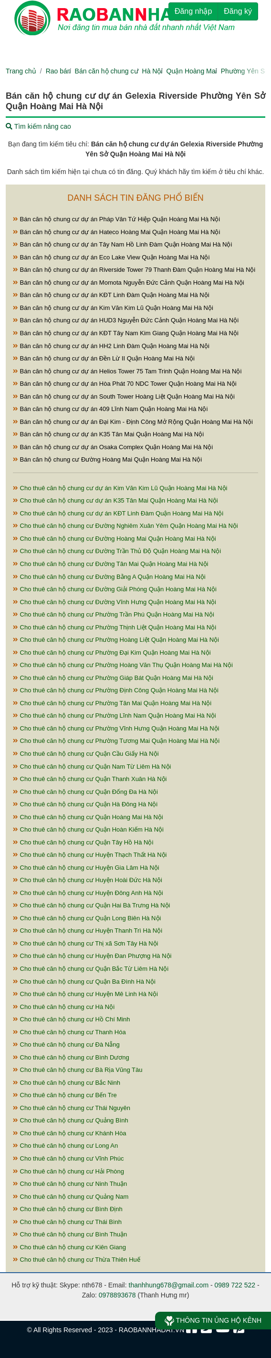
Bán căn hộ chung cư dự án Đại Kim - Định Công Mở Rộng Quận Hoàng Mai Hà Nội (133, 421)
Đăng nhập (193, 11)
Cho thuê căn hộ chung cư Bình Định (68, 1209)
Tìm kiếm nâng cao (38, 126)
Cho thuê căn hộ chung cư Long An (65, 1145)
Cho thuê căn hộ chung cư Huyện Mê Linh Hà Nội (85, 994)
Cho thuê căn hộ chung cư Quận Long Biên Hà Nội (87, 918)
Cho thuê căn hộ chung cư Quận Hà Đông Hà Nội (85, 804)
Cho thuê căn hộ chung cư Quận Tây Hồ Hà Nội (83, 842)
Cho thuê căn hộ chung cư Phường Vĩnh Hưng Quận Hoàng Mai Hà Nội (116, 728)
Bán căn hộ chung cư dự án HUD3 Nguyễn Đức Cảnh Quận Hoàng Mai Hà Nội (126, 320)
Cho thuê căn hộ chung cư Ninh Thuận (70, 1183)
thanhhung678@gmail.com (169, 1285)
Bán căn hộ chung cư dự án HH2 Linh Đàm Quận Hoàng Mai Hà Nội (111, 346)
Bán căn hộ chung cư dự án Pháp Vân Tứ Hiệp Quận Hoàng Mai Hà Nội (116, 219)
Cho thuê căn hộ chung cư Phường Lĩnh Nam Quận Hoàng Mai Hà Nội (114, 715)
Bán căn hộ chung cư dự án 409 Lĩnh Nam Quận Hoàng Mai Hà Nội (110, 408)
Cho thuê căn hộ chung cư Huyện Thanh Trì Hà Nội (87, 930)
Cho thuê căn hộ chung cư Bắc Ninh (66, 1082)
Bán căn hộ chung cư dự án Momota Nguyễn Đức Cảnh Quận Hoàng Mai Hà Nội (128, 282)
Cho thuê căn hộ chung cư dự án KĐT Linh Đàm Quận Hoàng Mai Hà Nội (118, 513)
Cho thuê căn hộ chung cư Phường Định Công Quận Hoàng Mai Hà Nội (116, 690)
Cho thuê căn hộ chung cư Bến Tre (65, 1095)
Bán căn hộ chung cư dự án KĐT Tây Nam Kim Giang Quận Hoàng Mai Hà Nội (126, 333)
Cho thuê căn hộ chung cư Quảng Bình (70, 1120)
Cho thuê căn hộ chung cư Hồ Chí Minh (71, 1019)
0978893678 (117, 1295)
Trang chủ (21, 71)
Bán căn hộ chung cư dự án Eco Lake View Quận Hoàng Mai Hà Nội (111, 257)
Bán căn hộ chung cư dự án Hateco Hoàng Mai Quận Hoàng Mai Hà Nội (116, 232)
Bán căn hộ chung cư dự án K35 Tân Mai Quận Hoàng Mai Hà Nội (108, 434)
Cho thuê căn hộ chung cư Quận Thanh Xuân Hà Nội (90, 778)
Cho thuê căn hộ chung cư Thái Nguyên (71, 1107)
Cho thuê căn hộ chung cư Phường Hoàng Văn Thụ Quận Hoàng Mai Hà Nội (123, 665)
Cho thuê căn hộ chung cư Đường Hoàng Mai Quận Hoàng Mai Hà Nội (114, 538)
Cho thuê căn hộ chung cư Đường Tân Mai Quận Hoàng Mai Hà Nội (110, 563)
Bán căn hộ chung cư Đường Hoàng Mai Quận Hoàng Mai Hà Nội (107, 459)
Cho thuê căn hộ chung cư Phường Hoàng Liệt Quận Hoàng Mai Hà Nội (116, 639)
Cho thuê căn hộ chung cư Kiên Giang (69, 1247)
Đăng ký (238, 11)
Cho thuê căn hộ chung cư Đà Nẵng (66, 1044)
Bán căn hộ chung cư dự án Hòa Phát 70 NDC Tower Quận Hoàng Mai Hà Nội (125, 383)
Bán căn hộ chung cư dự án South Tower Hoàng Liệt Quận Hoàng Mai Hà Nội (124, 396)
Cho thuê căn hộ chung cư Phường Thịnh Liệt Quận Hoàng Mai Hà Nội (114, 627)
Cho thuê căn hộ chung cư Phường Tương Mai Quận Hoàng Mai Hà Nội (116, 740)
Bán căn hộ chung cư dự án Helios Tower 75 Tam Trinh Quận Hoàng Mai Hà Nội (127, 371)
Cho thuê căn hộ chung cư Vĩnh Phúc (68, 1158)
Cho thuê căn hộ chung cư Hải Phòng (68, 1171)
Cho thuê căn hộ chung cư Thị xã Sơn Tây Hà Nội (85, 943)
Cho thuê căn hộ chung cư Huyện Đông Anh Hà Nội (88, 892)
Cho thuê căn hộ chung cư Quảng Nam (70, 1196)
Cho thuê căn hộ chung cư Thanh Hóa (69, 1032)
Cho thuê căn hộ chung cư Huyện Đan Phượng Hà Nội (92, 955)
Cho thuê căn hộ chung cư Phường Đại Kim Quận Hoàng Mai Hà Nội (112, 652)
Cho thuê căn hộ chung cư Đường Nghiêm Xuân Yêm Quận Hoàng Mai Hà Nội (125, 525)
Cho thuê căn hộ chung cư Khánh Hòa (69, 1133)
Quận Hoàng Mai (192, 71)
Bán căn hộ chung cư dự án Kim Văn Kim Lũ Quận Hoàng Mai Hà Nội (113, 307)
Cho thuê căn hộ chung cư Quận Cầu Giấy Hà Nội (86, 753)
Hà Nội (152, 71)
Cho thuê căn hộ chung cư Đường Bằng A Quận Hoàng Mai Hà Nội (109, 576)
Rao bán (58, 71)
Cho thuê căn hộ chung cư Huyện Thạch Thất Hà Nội (90, 854)
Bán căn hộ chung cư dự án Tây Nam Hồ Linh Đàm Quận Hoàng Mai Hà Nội (122, 244)
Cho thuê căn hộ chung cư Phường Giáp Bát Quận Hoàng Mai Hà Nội (113, 677)
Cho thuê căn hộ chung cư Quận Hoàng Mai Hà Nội (88, 817)
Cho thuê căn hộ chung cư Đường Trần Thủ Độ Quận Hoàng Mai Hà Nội (117, 551)
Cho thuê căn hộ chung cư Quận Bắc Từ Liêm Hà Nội (90, 968)
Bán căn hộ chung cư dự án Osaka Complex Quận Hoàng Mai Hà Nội (113, 447)
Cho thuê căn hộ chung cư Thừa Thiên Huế (76, 1259)
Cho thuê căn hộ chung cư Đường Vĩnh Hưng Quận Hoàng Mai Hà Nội (114, 602)
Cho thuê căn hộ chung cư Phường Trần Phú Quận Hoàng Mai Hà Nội (113, 614)
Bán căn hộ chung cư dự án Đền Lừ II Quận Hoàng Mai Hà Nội (104, 358)
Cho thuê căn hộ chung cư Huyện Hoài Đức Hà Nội (87, 880)
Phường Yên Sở (245, 71)
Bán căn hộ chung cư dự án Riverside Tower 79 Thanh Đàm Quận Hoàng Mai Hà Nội (134, 269)
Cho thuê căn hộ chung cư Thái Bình (67, 1221)
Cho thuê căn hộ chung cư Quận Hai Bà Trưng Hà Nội (91, 905)
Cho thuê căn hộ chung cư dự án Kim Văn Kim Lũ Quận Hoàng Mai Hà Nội (120, 488)
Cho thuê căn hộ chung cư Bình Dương (71, 1057)
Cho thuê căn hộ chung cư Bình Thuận (70, 1234)
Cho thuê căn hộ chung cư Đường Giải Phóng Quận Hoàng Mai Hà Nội (115, 589)
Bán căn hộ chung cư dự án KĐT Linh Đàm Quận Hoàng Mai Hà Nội (111, 294)
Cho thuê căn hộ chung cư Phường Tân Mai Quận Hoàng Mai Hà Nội (112, 703)
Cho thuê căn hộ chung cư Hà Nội (64, 1006)
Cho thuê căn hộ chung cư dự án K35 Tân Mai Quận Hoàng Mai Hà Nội (115, 500)
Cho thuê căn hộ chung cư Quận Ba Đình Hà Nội (84, 981)
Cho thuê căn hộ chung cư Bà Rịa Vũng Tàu (77, 1069)
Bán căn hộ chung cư (106, 71)
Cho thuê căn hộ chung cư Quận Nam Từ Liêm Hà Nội (92, 766)
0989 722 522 (235, 1285)
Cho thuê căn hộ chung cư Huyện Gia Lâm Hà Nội (86, 867)
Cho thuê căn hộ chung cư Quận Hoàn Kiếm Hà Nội (88, 829)
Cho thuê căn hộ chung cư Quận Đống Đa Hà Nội (85, 791)
